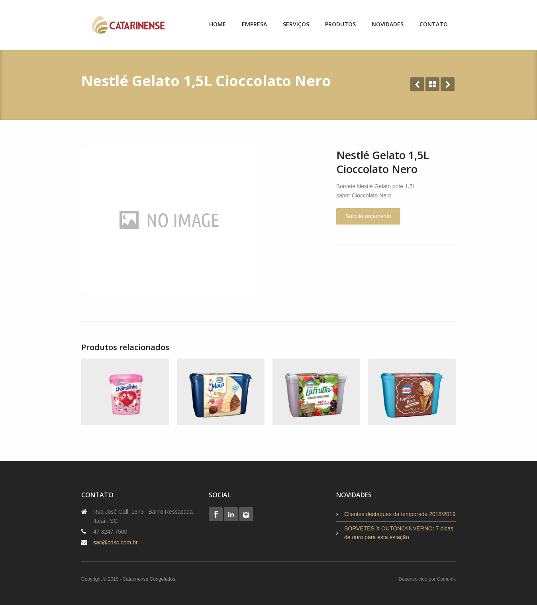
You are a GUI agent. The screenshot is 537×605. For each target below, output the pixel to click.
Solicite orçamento (368, 216)
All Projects (432, 84)
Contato (433, 24)
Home (217, 24)
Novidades (388, 24)
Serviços (296, 24)
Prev (417, 84)
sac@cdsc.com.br (115, 542)
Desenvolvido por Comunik (427, 579)
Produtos (340, 24)
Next (448, 84)
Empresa (254, 24)
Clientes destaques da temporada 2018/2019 (399, 514)
